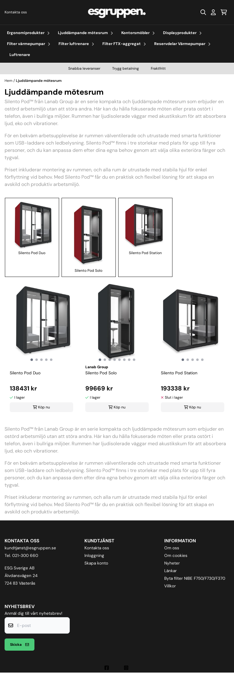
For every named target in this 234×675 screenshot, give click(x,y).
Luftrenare (19, 54)
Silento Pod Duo (32, 228)
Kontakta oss (16, 12)
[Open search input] (203, 12)
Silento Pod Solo (88, 237)
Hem (9, 80)
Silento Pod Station (145, 228)
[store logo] (117, 12)
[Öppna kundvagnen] (223, 12)
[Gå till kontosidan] (213, 12)
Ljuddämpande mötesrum (39, 80)
